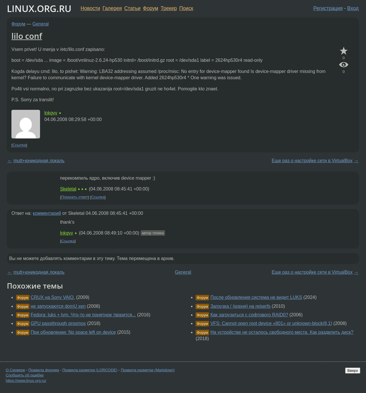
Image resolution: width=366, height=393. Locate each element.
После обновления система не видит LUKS (256, 297)
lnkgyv (50, 112)
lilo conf (26, 35)
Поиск (186, 8)
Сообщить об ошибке (25, 375)
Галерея (112, 8)
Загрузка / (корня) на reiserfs (240, 306)
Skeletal (68, 188)
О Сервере (15, 370)
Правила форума (44, 370)
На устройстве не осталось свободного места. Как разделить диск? (281, 332)
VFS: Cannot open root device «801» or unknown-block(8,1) (271, 323)
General (41, 23)
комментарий (47, 213)
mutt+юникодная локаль (38, 160)
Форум (150, 8)
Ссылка (19, 145)
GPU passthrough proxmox (58, 323)
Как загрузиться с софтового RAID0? (249, 314)
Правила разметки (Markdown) (147, 370)
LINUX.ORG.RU (39, 8)
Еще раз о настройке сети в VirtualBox (312, 160)
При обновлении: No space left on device (73, 332)
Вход (353, 8)
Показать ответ (74, 197)
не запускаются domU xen (58, 306)
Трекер (169, 8)
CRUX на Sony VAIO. (53, 297)
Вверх (352, 370)
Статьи (132, 8)
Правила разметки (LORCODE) (90, 370)
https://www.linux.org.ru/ (26, 380)
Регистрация (328, 8)
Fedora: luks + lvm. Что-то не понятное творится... (83, 314)
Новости (90, 8)
